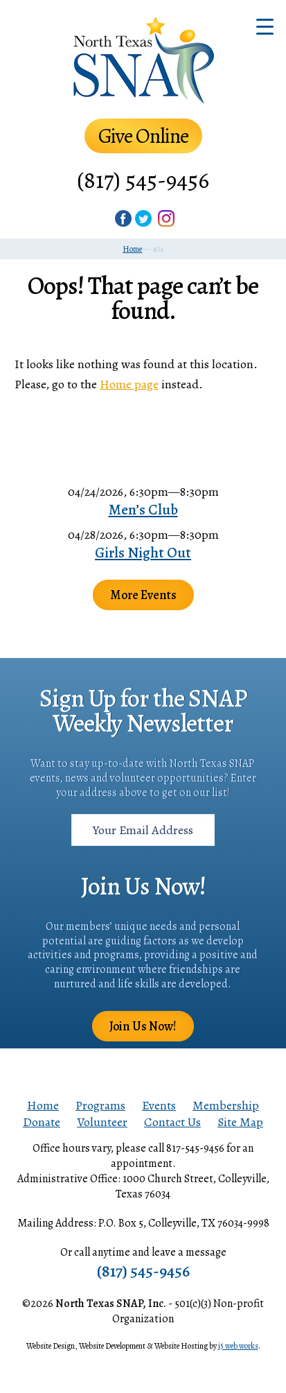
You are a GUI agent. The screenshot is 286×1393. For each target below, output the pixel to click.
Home (43, 1105)
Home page (129, 384)
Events (159, 1105)
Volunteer (102, 1122)
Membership (226, 1105)
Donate (41, 1122)
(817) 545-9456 (143, 180)
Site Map (240, 1122)
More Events (143, 595)
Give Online (143, 136)
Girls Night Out (143, 552)
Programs (100, 1105)
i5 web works (238, 1345)
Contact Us (172, 1122)
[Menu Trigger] (264, 26)
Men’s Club (143, 509)
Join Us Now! (143, 1026)
